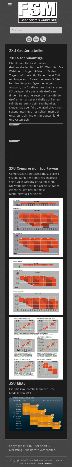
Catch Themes (44, 463)
